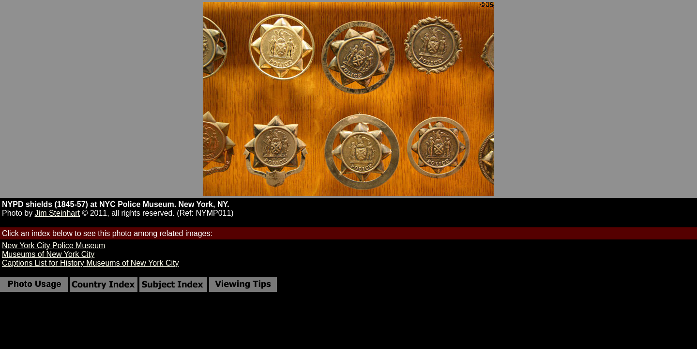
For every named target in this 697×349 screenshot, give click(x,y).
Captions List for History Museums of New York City (90, 263)
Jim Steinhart (57, 213)
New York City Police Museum (53, 245)
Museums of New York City (48, 254)
